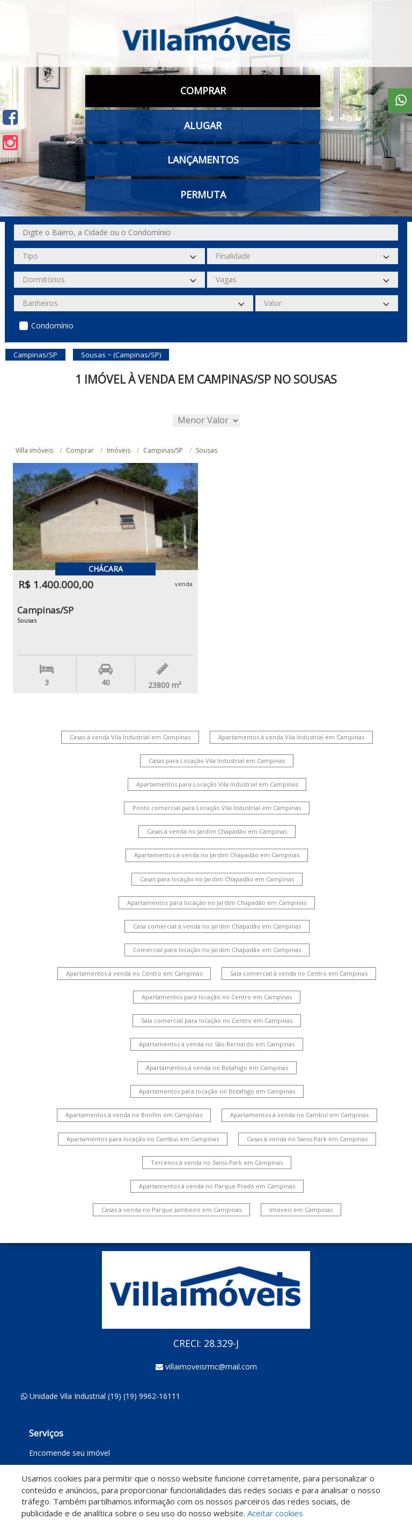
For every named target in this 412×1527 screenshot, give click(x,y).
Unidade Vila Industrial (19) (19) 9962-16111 (105, 1396)
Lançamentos (203, 159)
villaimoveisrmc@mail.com (211, 1366)
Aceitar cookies (275, 1513)
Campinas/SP (163, 450)
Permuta (203, 194)
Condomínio (52, 325)
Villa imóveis (34, 450)
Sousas (206, 450)
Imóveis (118, 450)
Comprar (203, 90)
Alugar (203, 125)
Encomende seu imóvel (69, 1453)
